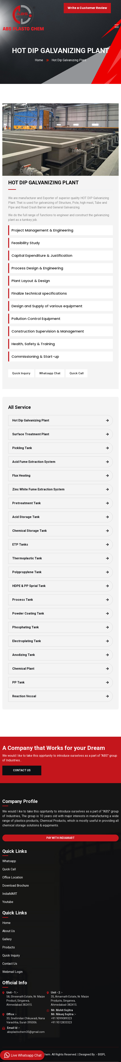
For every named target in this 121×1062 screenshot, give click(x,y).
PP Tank (18, 682)
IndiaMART (9, 894)
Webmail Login (12, 972)
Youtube (7, 902)
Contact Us (22, 770)
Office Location (12, 877)
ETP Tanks (20, 544)
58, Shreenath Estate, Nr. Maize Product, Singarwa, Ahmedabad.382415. (25, 998)
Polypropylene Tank (27, 572)
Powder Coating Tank (28, 613)
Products (8, 947)
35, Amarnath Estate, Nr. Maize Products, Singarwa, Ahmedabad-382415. (70, 998)
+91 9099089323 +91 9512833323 (63, 1016)
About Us (8, 931)
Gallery (7, 939)
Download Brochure (15, 885)
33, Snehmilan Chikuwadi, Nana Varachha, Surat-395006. (25, 1018)
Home (39, 60)
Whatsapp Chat (49, 373)
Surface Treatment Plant (30, 434)
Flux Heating (21, 475)
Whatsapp (9, 861)
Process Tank (22, 600)
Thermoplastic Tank (27, 558)
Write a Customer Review (87, 8)
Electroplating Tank (26, 641)
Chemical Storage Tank (29, 531)
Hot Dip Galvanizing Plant (30, 420)
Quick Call (77, 373)
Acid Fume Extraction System (33, 462)
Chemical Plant (23, 668)
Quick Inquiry (21, 373)
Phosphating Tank (25, 627)
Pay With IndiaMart (60, 837)
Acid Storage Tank (26, 517)
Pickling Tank (22, 448)
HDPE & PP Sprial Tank (29, 586)
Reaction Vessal (24, 696)
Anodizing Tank (23, 655)
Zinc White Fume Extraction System (38, 489)
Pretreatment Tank (26, 503)
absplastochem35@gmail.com (26, 1029)
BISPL (102, 1054)
